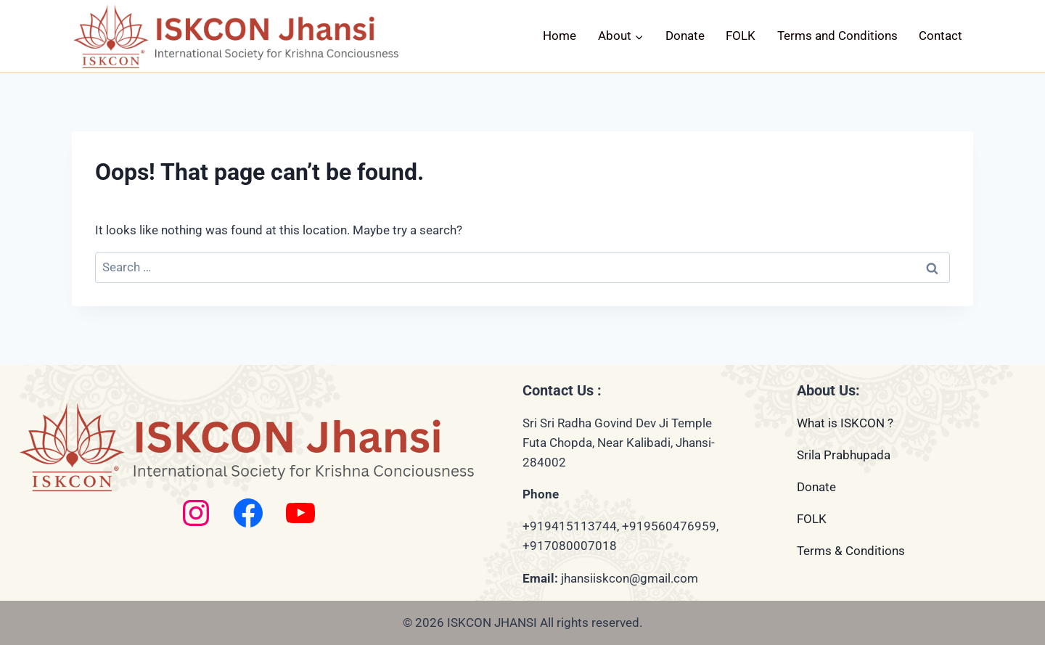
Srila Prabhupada (843, 455)
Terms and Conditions (837, 35)
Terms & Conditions (851, 550)
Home (559, 35)
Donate (685, 35)
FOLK (740, 35)
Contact (940, 35)
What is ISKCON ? (845, 423)
